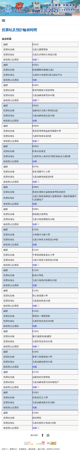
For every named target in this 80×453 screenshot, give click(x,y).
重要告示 (13, 449)
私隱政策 (22, 449)
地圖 (35, 59)
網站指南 (31, 449)
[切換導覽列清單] (3, 20)
